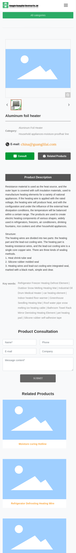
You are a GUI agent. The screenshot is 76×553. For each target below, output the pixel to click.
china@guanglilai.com (38, 144)
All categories (37, 15)
